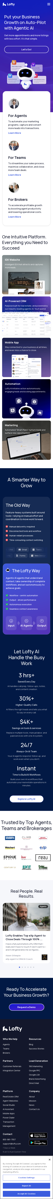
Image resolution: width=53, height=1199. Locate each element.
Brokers (6, 1052)
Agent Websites (10, 1100)
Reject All (26, 1185)
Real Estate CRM (11, 1096)
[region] (26, 1177)
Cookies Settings (26, 1177)
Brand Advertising (37, 1079)
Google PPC (34, 1070)
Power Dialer (9, 1117)
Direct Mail (34, 1083)
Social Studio (9, 1105)
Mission (32, 1100)
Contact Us (34, 1109)
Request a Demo (26, 1007)
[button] (25, 88)
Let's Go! (26, 49)
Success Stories (36, 1048)
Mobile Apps (9, 1113)
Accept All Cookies (26, 1193)
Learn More (14, 132)
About (32, 1096)
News (31, 1105)
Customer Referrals (12, 1066)
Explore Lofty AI (26, 799)
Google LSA (34, 1074)
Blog (31, 1044)
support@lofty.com (12, 1143)
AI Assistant (8, 1109)
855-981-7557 (9, 1139)
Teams (6, 1048)
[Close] (49, 1160)
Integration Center (11, 1070)
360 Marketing (36, 1066)
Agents (6, 1044)
